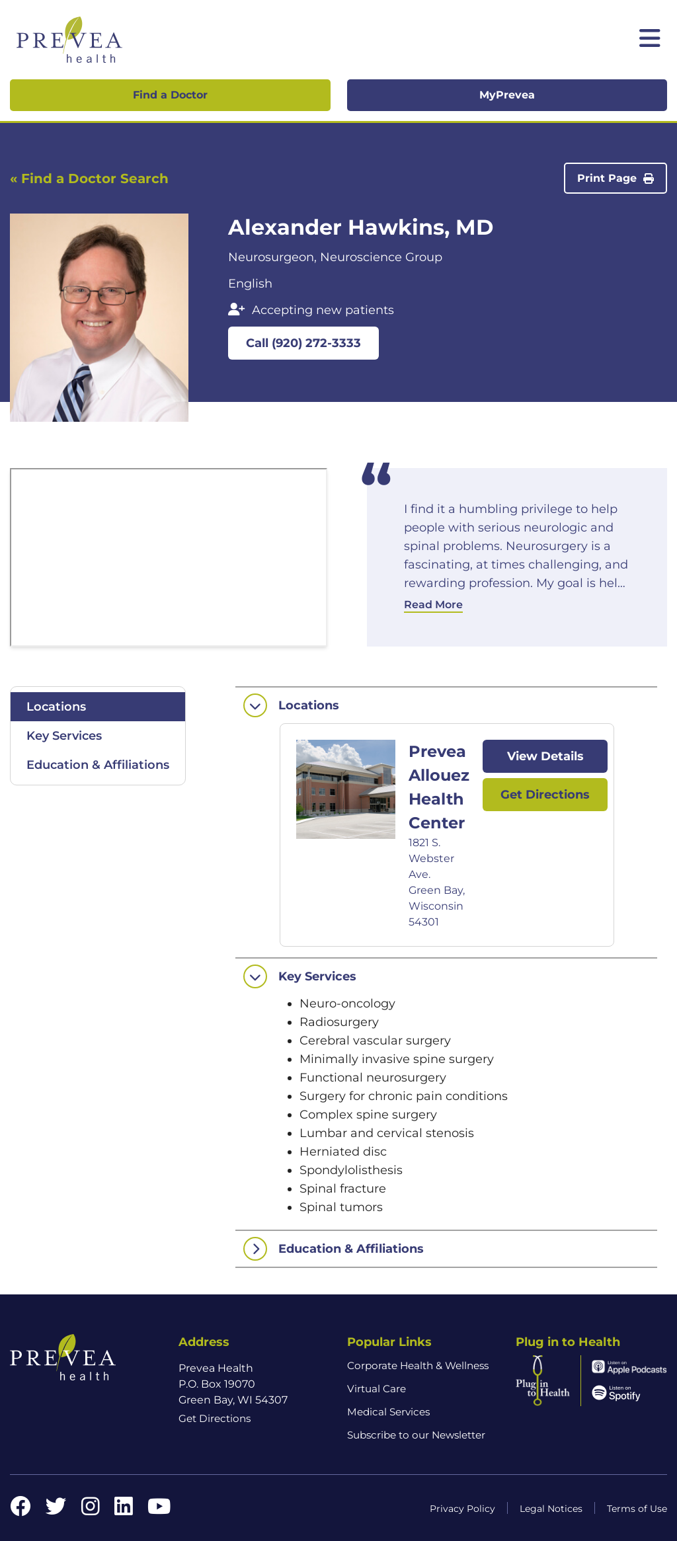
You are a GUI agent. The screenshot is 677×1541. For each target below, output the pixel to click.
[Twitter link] (56, 1510)
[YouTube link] (159, 1510)
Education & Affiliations (97, 765)
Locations (56, 706)
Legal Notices (551, 1509)
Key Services (64, 736)
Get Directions (545, 794)
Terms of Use (637, 1509)
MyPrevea (507, 95)
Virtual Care (376, 1388)
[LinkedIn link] (123, 1510)
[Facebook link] (20, 1510)
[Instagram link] (90, 1510)
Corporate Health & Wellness (418, 1365)
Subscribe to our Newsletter (416, 1435)
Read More (433, 604)
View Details (545, 756)
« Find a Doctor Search (89, 178)
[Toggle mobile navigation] (649, 39)
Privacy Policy (462, 1509)
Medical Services (388, 1411)
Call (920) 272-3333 (303, 343)
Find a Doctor (170, 95)
